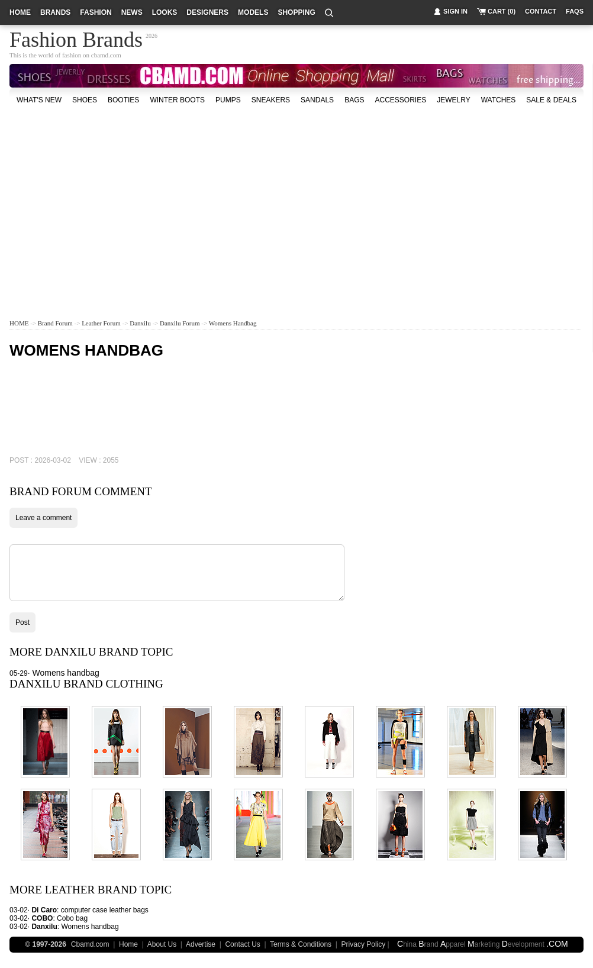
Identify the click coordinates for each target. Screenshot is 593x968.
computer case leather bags (105, 910)
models (253, 12)
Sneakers (271, 100)
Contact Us (242, 944)
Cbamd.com (90, 944)
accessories (400, 100)
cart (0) (501, 11)
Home (128, 944)
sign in (455, 11)
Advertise (200, 944)
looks (165, 12)
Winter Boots (177, 100)
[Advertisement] (260, 200)
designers (207, 12)
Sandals (317, 100)
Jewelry (453, 100)
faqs (575, 11)
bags (354, 100)
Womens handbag (233, 323)
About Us (161, 944)
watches (498, 100)
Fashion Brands (76, 38)
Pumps (228, 100)
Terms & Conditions (300, 944)
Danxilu (140, 323)
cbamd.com (106, 55)
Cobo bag (72, 918)
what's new (39, 100)
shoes (84, 100)
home (20, 12)
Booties (123, 100)
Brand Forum (55, 323)
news (132, 12)
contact (540, 11)
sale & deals (551, 100)
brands (55, 12)
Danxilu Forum (180, 323)
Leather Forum (101, 323)
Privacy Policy (363, 944)
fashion (95, 12)
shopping (296, 12)
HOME (18, 323)
